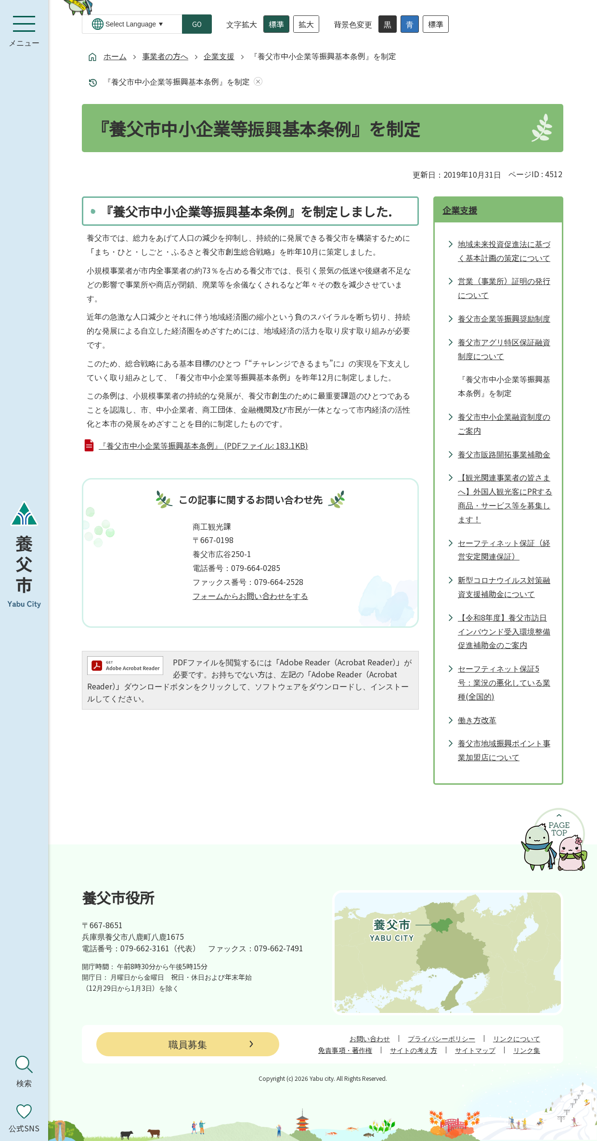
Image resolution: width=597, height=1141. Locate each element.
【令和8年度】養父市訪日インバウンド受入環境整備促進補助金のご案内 (504, 631)
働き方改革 (477, 720)
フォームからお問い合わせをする (250, 595)
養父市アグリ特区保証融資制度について (504, 349)
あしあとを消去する (256, 82)
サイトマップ (475, 1050)
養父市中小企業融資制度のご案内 (504, 423)
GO (197, 24)
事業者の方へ (165, 56)
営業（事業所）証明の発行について (504, 287)
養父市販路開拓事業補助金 (504, 454)
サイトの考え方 (413, 1050)
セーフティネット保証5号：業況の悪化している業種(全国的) (504, 682)
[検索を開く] (24, 1072)
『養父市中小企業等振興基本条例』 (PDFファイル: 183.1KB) (203, 445)
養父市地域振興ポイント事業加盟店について (504, 750)
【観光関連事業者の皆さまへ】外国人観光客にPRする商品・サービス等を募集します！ (505, 497)
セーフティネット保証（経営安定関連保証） (504, 549)
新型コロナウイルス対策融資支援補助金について (504, 586)
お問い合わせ (370, 1038)
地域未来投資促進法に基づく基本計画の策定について (504, 250)
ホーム (115, 56)
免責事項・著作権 (345, 1050)
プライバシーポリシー (441, 1038)
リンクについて (516, 1038)
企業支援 (219, 56)
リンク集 (526, 1050)
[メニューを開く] (24, 31)
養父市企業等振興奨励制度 (504, 318)
